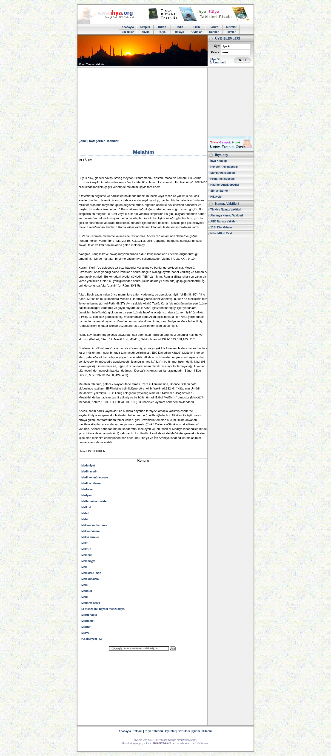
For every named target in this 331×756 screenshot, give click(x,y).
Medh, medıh (89, 471)
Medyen (86, 495)
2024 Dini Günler (221, 227)
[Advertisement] (165, 102)
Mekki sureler (90, 537)
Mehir (85, 519)
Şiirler (196, 731)
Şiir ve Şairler (219, 190)
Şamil (83, 141)
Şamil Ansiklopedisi (223, 172)
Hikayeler (216, 196)
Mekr (84, 543)
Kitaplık (207, 731)
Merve (85, 632)
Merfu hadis (89, 615)
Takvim (144, 32)
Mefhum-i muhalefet (94, 501)
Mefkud (86, 507)
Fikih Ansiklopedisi (222, 178)
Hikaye (179, 32)
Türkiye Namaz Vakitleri (225, 209)
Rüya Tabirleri (154, 731)
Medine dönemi (91, 483)
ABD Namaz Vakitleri (223, 221)
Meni (84, 597)
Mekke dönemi (90, 531)
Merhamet (87, 620)
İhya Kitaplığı (219, 160)
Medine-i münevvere (94, 477)
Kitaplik (145, 27)
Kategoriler (97, 141)
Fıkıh (196, 27)
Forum (214, 27)
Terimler (231, 27)
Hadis (179, 27)
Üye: (217, 46)
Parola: (215, 52)
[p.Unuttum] (217, 62)
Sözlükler (128, 32)
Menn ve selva (90, 603)
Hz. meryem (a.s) (92, 638)
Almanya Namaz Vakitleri (226, 215)
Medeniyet (88, 465)
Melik (84, 585)
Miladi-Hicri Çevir (221, 233)
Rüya (162, 32)
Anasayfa (128, 27)
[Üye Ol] (215, 59)
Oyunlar (196, 32)
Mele (84, 567)
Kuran (162, 27)
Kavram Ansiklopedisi (224, 184)
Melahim (86, 555)
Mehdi (85, 513)
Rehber (214, 32)
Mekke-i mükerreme (94, 525)
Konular (113, 141)
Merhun (86, 626)
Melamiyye (88, 561)
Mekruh (86, 549)
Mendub (86, 591)
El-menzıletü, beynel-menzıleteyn (103, 609)
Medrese (87, 489)
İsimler (231, 32)
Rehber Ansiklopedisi (224, 166)
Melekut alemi (90, 579)
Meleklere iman (91, 573)
